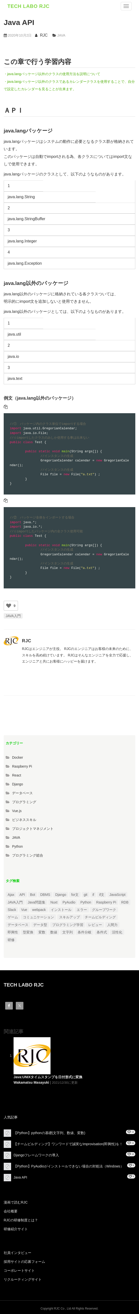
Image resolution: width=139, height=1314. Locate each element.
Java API (20, 1177)
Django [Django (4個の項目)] (60, 895)
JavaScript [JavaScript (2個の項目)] (117, 895)
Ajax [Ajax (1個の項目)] (11, 895)
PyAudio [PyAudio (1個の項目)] (69, 902)
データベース (22, 793)
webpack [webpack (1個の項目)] (39, 910)
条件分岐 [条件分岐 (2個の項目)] (84, 932)
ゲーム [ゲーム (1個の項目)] (13, 917)
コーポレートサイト (19, 1270)
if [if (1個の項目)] (93, 895)
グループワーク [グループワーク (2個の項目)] (104, 910)
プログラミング (24, 802)
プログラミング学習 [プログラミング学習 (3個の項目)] (67, 925)
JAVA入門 (13, 616)
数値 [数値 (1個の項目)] (53, 932)
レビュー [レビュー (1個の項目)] (95, 925)
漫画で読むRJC (16, 1202)
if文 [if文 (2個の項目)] (101, 895)
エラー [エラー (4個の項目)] (82, 910)
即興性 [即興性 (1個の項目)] (13, 932)
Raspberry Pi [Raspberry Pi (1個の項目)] (106, 902)
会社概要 (10, 1211)
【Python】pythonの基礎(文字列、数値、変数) (49, 1133)
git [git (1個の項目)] (85, 895)
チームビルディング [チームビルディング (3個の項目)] (100, 917)
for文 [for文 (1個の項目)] (75, 895)
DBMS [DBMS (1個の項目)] (45, 895)
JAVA (61, 35)
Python (17, 846)
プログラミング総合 (27, 855)
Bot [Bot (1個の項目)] (32, 895)
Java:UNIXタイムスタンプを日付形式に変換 (48, 1077)
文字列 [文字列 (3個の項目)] (67, 932)
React (16, 775)
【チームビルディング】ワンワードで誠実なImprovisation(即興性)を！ (68, 1144)
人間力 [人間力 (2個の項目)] (112, 925)
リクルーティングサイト (23, 1279)
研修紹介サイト (16, 1229)
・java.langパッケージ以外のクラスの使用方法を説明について (52, 74)
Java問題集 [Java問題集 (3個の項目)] (36, 902)
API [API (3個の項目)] (22, 895)
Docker (17, 757)
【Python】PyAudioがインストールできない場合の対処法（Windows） (69, 1166)
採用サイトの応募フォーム (24, 1262)
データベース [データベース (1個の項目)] (18, 925)
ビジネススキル (24, 820)
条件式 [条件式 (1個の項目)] (102, 932)
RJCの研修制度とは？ (21, 1220)
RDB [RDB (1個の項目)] (125, 902)
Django (17, 784)
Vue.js (16, 811)
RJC (44, 35)
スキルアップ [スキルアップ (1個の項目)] (69, 917)
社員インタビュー (17, 1253)
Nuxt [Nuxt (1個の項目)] (53, 902)
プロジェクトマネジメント (32, 829)
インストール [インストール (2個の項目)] (61, 910)
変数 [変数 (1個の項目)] (41, 932)
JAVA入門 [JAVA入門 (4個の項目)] (15, 902)
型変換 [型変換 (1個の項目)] (28, 932)
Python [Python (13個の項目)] (85, 902)
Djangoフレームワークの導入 (36, 1155)
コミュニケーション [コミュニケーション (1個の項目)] (38, 917)
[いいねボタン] (8, 605)
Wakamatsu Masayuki (31, 1082)
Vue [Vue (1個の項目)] (24, 910)
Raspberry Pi (22, 766)
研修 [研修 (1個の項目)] (11, 940)
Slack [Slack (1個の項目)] (12, 910)
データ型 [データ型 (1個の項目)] (40, 925)
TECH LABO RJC (28, 6)
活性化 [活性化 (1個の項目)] (117, 932)
